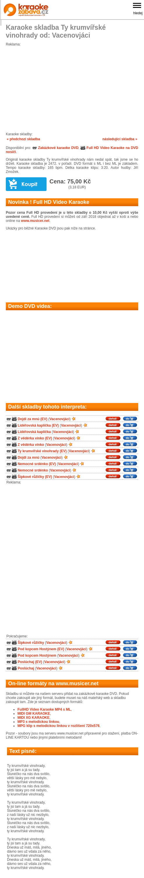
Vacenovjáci (59, 419)
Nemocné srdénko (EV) (37, 464)
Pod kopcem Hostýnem (37, 655)
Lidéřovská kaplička (34, 432)
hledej (138, 13)
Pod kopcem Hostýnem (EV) (41, 649)
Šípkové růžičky (31, 643)
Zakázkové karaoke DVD (55, 148)
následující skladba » (119, 139)
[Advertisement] (72, 87)
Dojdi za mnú (29, 457)
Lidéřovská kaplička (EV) (38, 425)
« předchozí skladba (23, 139)
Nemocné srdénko (33, 470)
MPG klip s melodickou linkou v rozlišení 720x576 (58, 726)
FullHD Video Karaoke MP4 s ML (44, 709)
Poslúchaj (26, 668)
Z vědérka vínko (31, 445)
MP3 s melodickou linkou (38, 722)
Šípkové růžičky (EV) (35, 477)
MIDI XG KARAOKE (33, 718)
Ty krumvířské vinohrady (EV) (42, 451)
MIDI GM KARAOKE (33, 713)
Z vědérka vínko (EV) (35, 438)
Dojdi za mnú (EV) (32, 419)
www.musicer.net (35, 221)
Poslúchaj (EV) (30, 662)
